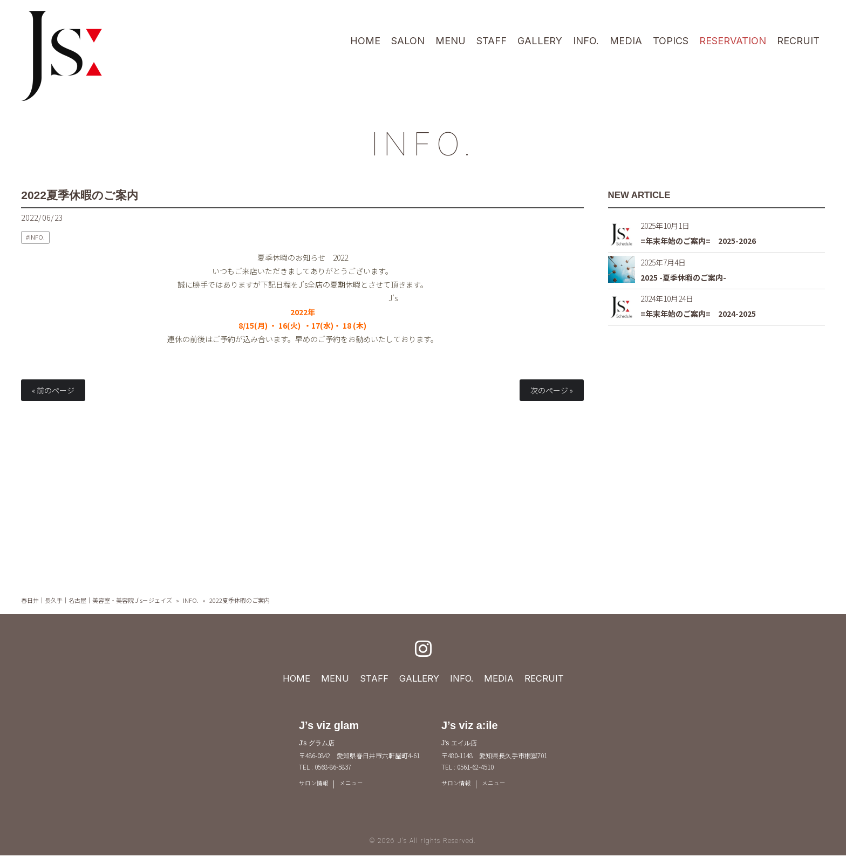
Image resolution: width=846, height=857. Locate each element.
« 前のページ (53, 390)
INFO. (423, 141)
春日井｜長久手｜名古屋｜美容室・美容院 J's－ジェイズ (96, 600)
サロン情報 (315, 783)
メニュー (355, 783)
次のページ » (551, 390)
